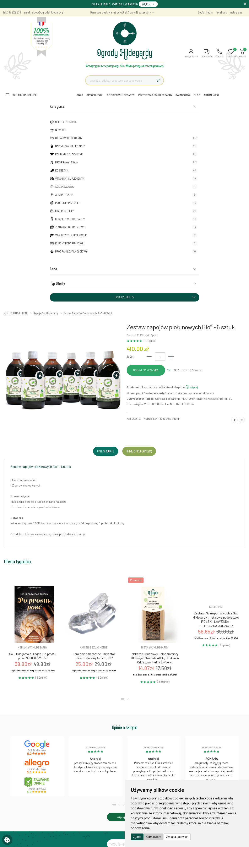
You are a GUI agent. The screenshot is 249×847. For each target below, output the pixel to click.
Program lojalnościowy (71, 251)
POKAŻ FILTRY (156, 296)
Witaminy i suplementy (69, 178)
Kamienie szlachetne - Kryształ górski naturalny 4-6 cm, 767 (94, 656)
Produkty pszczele (68, 203)
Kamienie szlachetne (69, 154)
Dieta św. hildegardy (154, 647)
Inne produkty (64, 211)
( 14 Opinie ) (150, 341)
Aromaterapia (64, 194)
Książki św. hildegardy (32, 647)
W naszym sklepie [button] (24, 95)
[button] (191, 53)
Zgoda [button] (137, 836)
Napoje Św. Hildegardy (70, 146)
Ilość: (130, 356)
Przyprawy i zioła (66, 162)
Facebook (221, 12)
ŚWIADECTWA (183, 94)
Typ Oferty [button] (57, 283)
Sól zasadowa (64, 186)
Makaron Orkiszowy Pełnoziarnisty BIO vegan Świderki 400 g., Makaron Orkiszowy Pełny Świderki (155, 658)
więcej (191, 387)
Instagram (236, 12)
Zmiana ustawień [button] (177, 836)
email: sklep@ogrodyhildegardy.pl (44, 12)
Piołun (176, 418)
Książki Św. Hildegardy (70, 219)
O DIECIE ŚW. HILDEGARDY (121, 94)
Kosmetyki (62, 170)
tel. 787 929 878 (12, 12)
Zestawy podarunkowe (70, 227)
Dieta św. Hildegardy (68, 138)
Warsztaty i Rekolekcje (71, 235)
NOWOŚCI (60, 130)
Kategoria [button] (57, 106)
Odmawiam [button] (153, 836)
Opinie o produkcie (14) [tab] (139, 451)
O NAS (79, 94)
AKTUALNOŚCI (211, 94)
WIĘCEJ (148, 4)
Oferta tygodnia (66, 122)
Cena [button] (53, 268)
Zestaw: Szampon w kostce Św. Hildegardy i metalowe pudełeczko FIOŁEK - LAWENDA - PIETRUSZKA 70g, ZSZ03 (216, 619)
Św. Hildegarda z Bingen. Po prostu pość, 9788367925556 (32, 656)
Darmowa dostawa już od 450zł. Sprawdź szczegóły (122, 12)
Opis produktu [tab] (105, 451)
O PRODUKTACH (94, 94)
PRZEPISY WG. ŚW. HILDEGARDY (155, 94)
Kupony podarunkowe (69, 243)
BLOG (197, 94)
